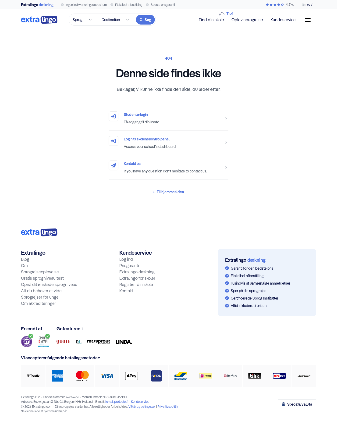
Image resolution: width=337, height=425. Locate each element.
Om (24, 265)
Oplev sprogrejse (247, 19)
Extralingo (37, 4)
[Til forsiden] (39, 20)
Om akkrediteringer (38, 303)
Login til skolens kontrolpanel (147, 139)
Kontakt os (132, 163)
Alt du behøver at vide (41, 290)
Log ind (126, 259)
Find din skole (211, 19)
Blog (25, 259)
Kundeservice (283, 19)
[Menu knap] (309, 20)
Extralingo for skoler (137, 278)
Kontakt (126, 290)
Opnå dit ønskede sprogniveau (49, 284)
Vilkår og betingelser (142, 406)
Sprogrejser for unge (40, 297)
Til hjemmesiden (168, 191)
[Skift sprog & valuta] (306, 4)
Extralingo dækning (137, 272)
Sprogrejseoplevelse (40, 272)
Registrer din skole (136, 284)
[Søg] (145, 20)
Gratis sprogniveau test (42, 278)
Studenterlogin (136, 114)
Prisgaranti (129, 265)
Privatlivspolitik (168, 406)
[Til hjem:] (39, 232)
